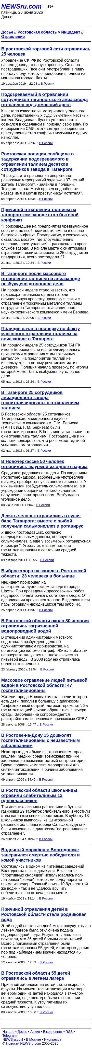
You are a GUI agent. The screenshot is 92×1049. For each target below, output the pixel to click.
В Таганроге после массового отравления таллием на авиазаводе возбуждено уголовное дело (40, 278)
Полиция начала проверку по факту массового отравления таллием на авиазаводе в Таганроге (40, 333)
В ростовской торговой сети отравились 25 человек (45, 51)
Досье (22, 1032)
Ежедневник (53, 1032)
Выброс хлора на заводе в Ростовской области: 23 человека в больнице (43, 573)
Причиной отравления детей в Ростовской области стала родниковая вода (44, 914)
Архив (35, 1032)
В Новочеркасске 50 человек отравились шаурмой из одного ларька (44, 464)
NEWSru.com (21, 6)
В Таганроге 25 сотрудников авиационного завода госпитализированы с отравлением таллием (40, 400)
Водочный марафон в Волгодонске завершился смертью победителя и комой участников (40, 855)
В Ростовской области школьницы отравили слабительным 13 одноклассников (39, 795)
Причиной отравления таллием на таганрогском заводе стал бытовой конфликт (40, 214)
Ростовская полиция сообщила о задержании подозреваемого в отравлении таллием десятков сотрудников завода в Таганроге (37, 161)
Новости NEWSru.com (23, 1043)
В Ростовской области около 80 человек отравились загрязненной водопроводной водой (45, 626)
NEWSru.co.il (12, 1039)
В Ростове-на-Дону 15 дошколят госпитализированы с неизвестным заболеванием (40, 740)
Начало (8, 1032)
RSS (69, 1032)
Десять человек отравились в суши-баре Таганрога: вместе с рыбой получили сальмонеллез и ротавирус (42, 521)
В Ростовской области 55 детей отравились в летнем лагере (35, 976)
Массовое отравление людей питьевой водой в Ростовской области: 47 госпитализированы (44, 685)
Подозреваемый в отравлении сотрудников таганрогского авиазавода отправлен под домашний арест (44, 99)
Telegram (9, 1035)
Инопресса (53, 1039)
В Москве (33, 1039)
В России (47, 83)
